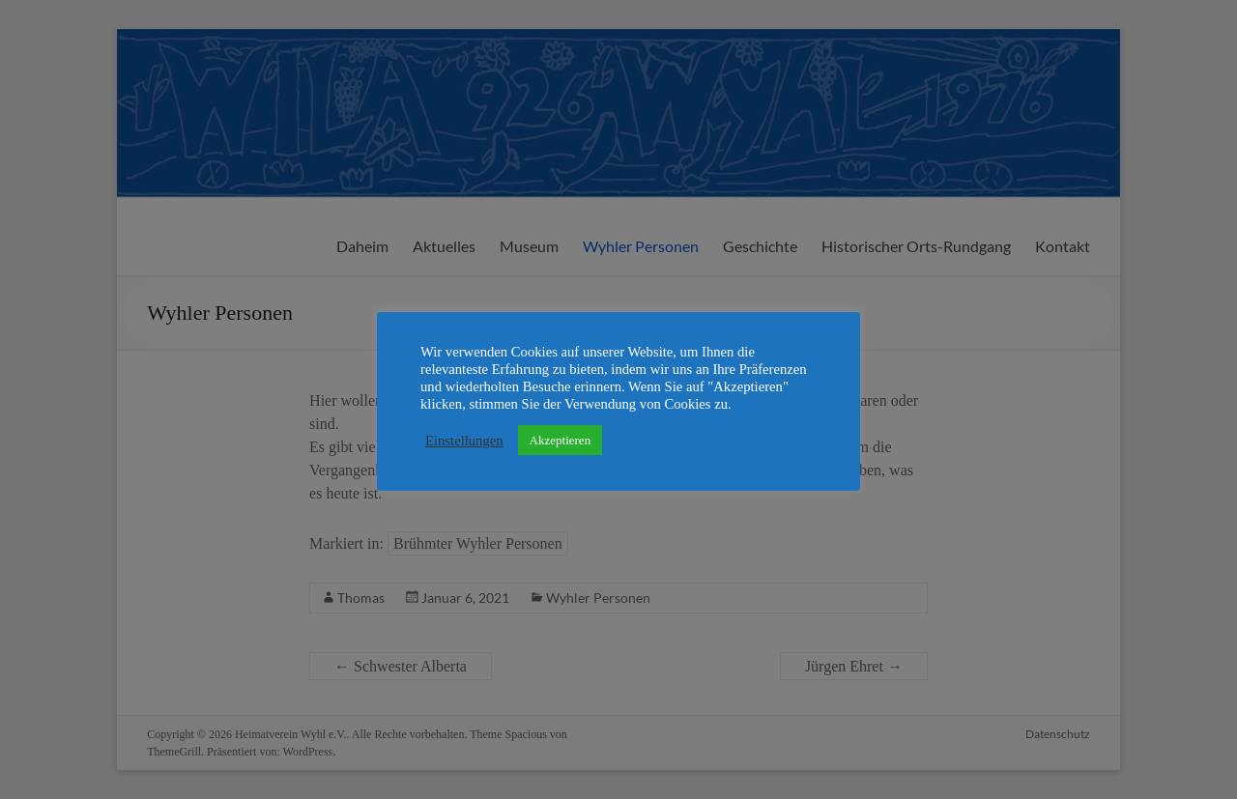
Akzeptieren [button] (560, 440)
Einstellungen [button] (464, 440)
